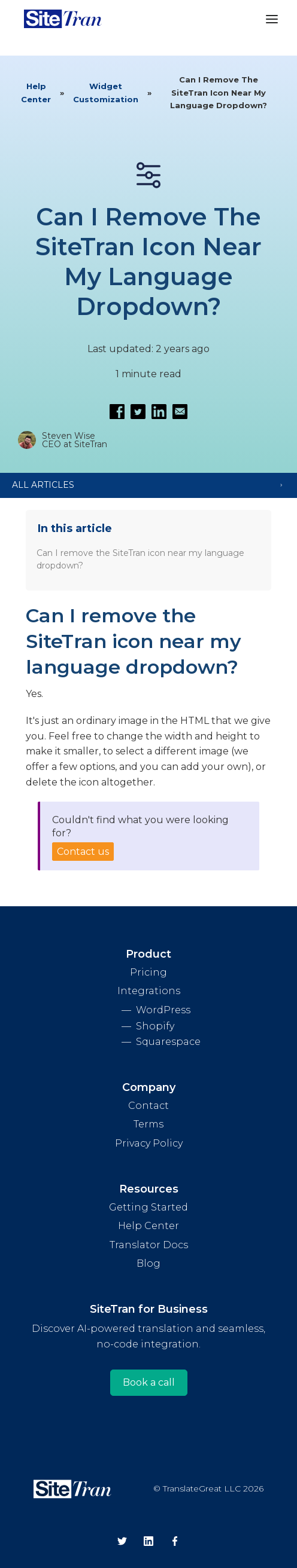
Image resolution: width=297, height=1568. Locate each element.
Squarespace (168, 1041)
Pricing (148, 972)
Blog (148, 1263)
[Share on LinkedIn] (158, 411)
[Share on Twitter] (138, 411)
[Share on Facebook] (117, 411)
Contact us (83, 851)
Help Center (36, 92)
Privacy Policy (149, 1143)
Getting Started (148, 1207)
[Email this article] (179, 411)
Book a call (149, 1382)
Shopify (155, 1026)
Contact (148, 1105)
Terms (148, 1124)
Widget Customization (105, 92)
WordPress (163, 1010)
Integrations (148, 991)
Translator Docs (149, 1245)
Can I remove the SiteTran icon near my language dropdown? (140, 559)
